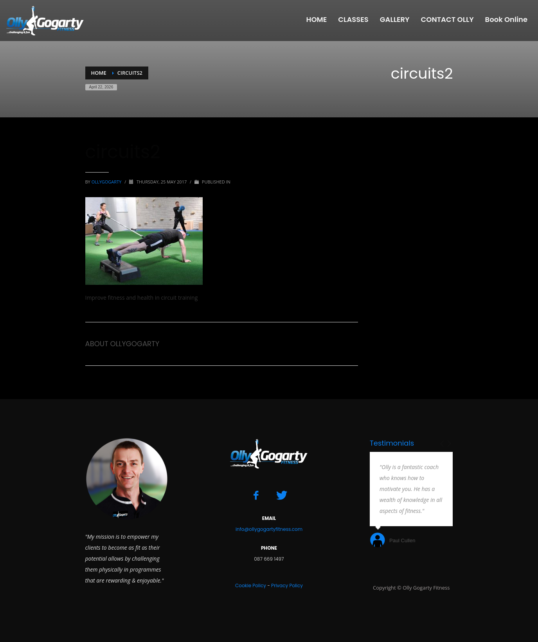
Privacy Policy (287, 585)
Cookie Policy (250, 585)
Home (98, 72)
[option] (411, 500)
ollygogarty (107, 182)
